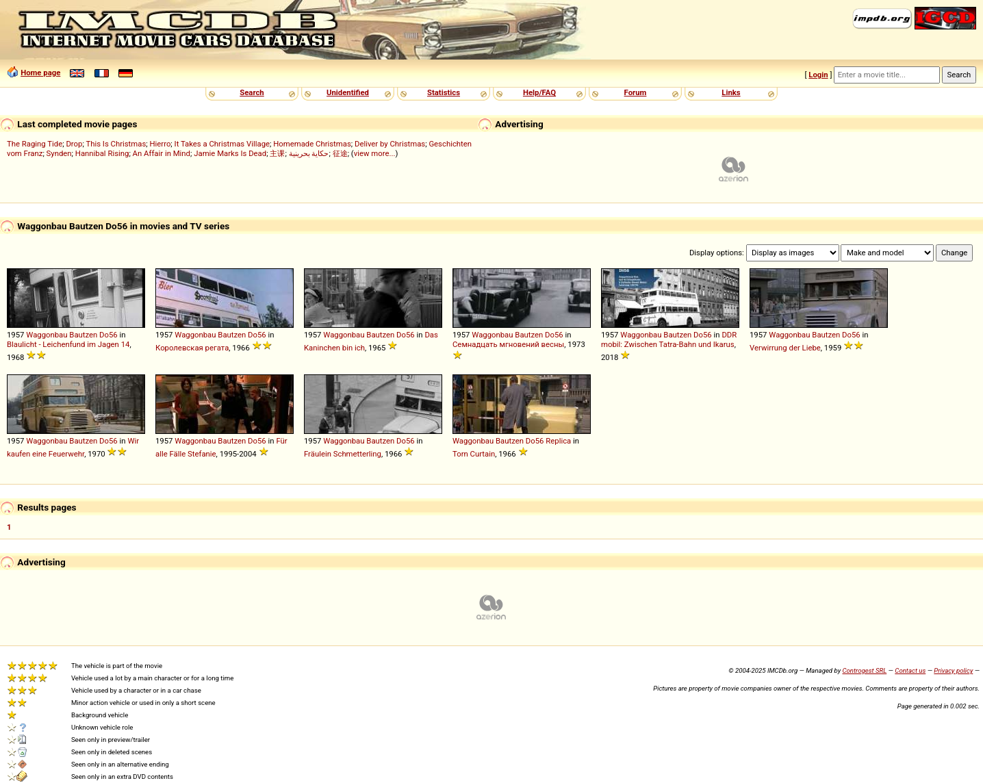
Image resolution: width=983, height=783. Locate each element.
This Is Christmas (116, 144)
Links (731, 92)
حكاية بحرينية (309, 153)
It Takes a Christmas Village (222, 144)
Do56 (108, 334)
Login (818, 74)
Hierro (159, 144)
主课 (277, 153)
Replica (558, 441)
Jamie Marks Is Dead (230, 153)
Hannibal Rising (102, 153)
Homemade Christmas (312, 144)
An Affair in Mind (161, 153)
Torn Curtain (473, 454)
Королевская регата (192, 347)
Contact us (910, 670)
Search (252, 92)
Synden (59, 153)
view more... (375, 153)
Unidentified (348, 92)
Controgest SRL (864, 670)
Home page (40, 72)
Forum (635, 92)
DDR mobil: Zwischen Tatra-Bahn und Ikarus (669, 339)
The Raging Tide (34, 144)
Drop (74, 144)
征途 (340, 153)
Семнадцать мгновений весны (508, 344)
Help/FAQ (539, 92)
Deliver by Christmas (390, 144)
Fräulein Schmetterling (342, 454)
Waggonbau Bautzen (61, 334)
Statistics (443, 92)
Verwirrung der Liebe (785, 347)
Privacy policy (953, 670)
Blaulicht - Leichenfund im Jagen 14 (68, 344)
